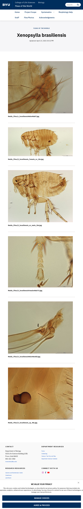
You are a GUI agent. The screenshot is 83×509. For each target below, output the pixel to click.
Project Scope (30, 12)
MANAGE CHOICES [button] (41, 498)
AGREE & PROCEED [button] (42, 505)
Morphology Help (66, 12)
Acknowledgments (47, 17)
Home (17, 12)
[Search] (73, 5)
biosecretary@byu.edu (13, 461)
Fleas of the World (25, 5)
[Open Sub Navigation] (54, 12)
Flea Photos (29, 17)
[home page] (6, 5)
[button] (78, 483)
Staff (17, 17)
